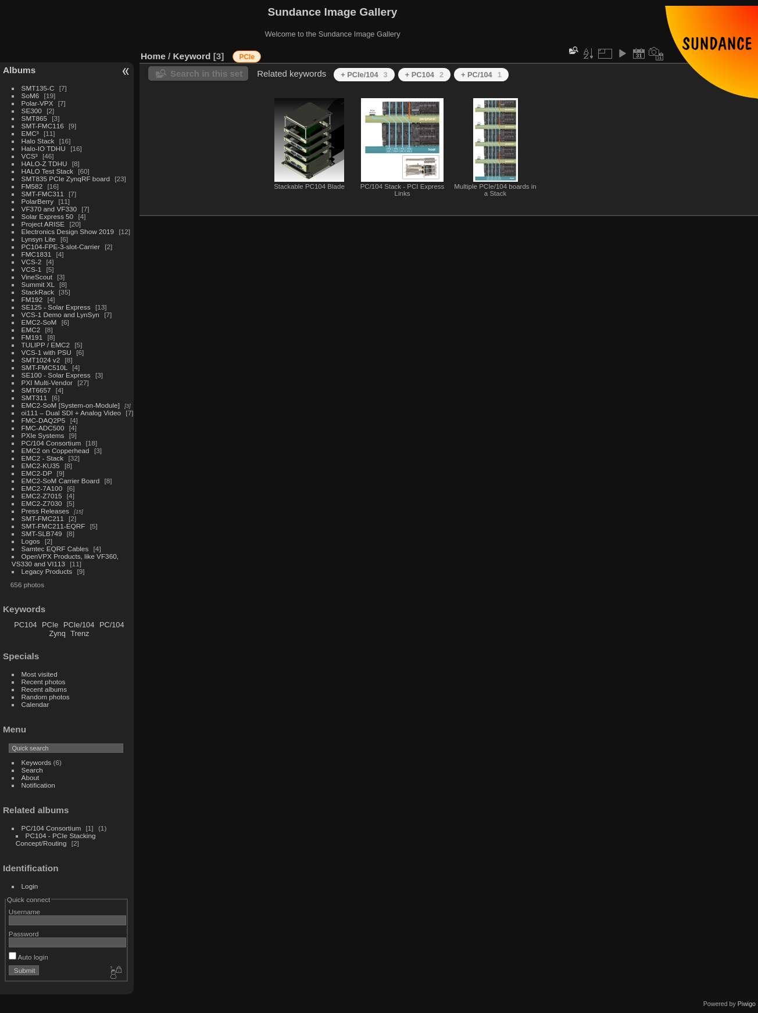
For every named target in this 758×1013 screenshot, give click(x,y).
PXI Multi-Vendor (47, 382)
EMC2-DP (37, 473)
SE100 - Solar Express (56, 375)
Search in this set (206, 73)
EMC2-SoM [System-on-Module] (71, 405)
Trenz (79, 633)
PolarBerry (38, 201)
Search (32, 770)
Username (24, 911)
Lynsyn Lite (39, 239)
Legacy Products (47, 571)
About (31, 777)
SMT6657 (36, 390)
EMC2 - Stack (43, 458)
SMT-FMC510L (44, 367)
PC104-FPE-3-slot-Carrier (61, 246)
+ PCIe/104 (364, 74)
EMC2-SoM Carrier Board (61, 480)
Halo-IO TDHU (44, 148)
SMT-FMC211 (43, 518)
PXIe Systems (43, 435)
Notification (38, 785)
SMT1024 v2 (41, 360)
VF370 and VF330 (49, 209)
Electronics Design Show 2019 (68, 231)
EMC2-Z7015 (42, 496)
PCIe (50, 624)
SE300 (32, 110)
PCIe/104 (78, 624)
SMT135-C (38, 88)
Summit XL (38, 284)
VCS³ (30, 156)
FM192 (32, 299)
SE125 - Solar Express (56, 307)
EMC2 (31, 329)
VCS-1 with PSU (46, 352)
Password (24, 933)
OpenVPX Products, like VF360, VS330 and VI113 (65, 559)
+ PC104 (424, 74)
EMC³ (30, 133)
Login (30, 886)
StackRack (38, 292)
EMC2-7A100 (42, 488)
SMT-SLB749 (42, 533)
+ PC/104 (481, 74)
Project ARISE (43, 224)
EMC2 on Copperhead (56, 450)
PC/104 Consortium (51, 443)
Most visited (40, 674)
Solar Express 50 (48, 216)
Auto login (28, 957)
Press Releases (45, 511)
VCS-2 (32, 261)
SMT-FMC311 (43, 193)
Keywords (37, 762)
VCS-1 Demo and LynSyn (60, 314)
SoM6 (31, 95)
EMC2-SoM (39, 322)
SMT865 (34, 118)
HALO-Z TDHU (44, 163)
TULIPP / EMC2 (46, 345)
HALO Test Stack (47, 171)
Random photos (46, 697)
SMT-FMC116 (43, 126)
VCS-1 (32, 269)
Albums (19, 70)
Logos (31, 541)
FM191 (32, 337)
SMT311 (34, 397)
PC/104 (111, 624)
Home (153, 56)
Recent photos (44, 681)
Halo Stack (38, 141)
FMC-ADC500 (43, 428)
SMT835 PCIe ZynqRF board (66, 178)
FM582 (32, 186)
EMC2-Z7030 (42, 503)
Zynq (57, 633)
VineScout (37, 277)
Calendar (35, 704)
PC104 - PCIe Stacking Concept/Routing (56, 839)
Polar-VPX (37, 103)
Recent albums (44, 689)
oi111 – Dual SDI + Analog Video (71, 412)
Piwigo (747, 1003)
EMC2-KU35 (41, 465)
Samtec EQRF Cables (55, 548)
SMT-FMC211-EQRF (53, 526)
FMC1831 (37, 254)
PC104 (25, 624)
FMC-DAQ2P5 (44, 420)
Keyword (192, 56)
